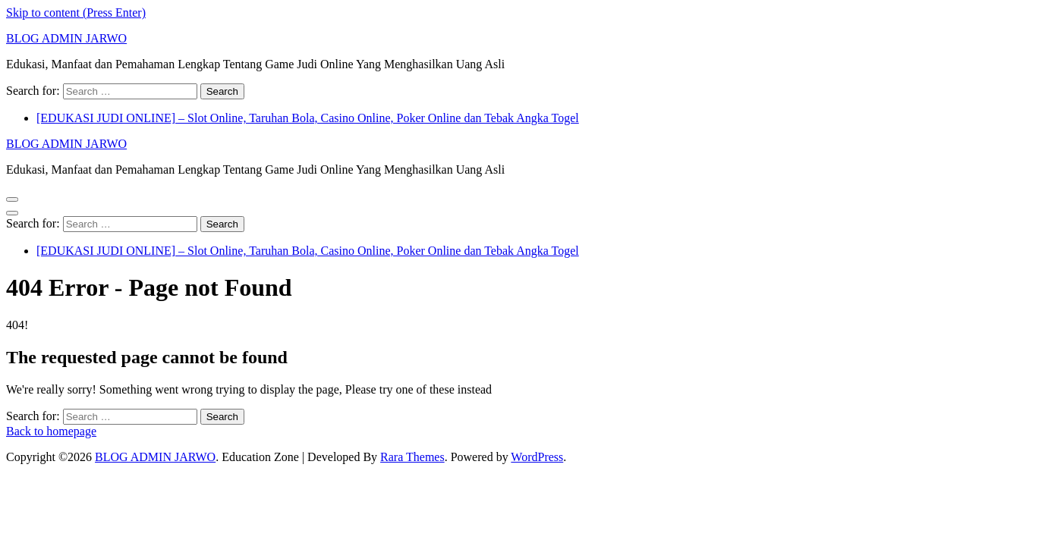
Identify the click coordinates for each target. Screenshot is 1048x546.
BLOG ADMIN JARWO (66, 38)
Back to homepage (51, 431)
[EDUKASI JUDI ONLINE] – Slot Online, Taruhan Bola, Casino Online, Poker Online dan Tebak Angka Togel (307, 117)
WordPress (537, 456)
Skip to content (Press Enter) (76, 12)
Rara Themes (412, 456)
